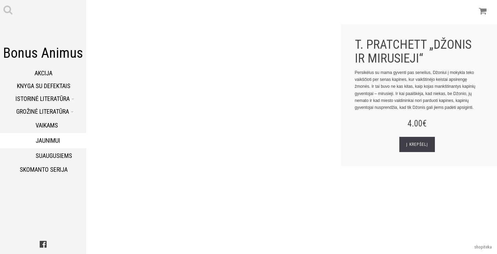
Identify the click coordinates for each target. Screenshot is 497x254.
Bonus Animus (43, 53)
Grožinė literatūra (45, 111)
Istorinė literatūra (45, 98)
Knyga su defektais (43, 86)
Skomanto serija (44, 169)
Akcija (43, 73)
